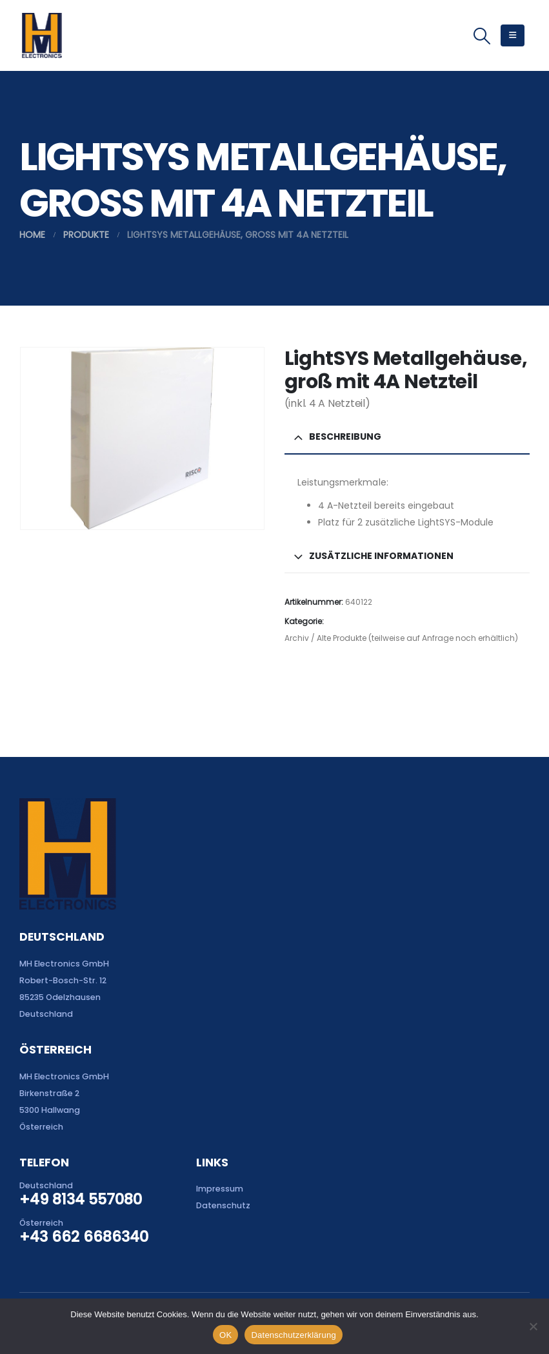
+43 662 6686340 (83, 1236)
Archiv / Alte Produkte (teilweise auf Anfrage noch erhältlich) (401, 638)
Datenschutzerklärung (293, 1335)
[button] (482, 36)
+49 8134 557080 (80, 1199)
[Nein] (532, 1326)
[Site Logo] (41, 35)
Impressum (219, 1188)
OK (225, 1335)
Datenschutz (223, 1205)
